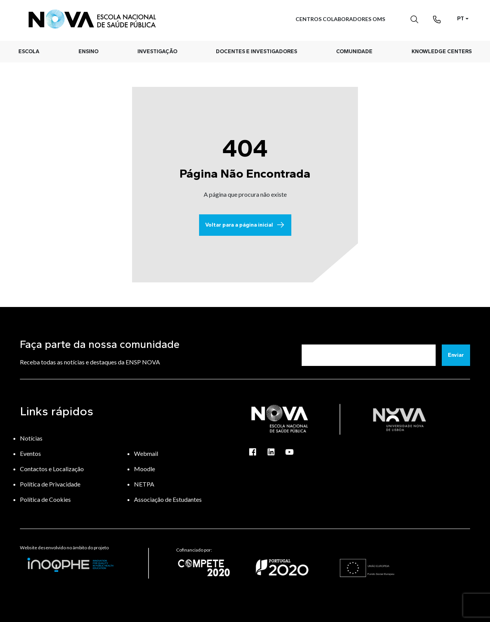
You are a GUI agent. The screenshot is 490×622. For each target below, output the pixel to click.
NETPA (144, 484)
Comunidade (354, 51)
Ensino (88, 51)
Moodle (144, 468)
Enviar (456, 355)
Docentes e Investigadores (256, 51)
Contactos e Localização (52, 468)
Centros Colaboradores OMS (340, 19)
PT (460, 18)
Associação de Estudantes (168, 499)
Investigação (157, 51)
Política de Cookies (45, 499)
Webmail (146, 453)
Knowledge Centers (442, 51)
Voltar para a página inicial (245, 225)
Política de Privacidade (50, 484)
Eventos (30, 453)
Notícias (31, 438)
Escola (28, 51)
